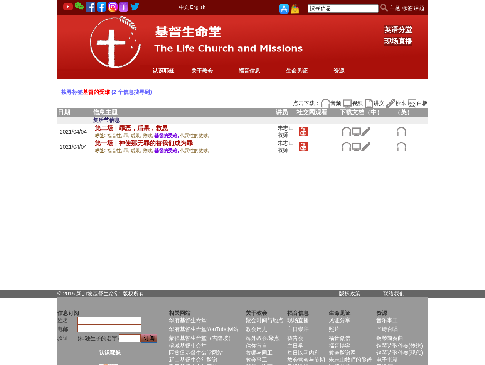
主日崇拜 (298, 329)
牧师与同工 (259, 353)
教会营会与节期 (306, 360)
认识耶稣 (163, 71)
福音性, (115, 135)
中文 (184, 7)
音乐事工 (387, 320)
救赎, (149, 135)
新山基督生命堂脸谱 (193, 360)
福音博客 (339, 346)
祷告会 (295, 338)
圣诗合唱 (387, 329)
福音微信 (339, 338)
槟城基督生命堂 (188, 346)
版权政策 (349, 293)
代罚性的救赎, (194, 135)
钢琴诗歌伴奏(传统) (399, 346)
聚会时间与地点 (264, 320)
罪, (127, 135)
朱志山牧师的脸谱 (350, 360)
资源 (338, 71)
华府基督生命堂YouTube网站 (204, 329)
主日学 (295, 346)
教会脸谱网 (342, 353)
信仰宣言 (256, 346)
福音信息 (249, 71)
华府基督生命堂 (188, 320)
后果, (137, 135)
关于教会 (202, 71)
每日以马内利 (303, 353)
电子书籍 (387, 360)
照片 (334, 329)
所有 (138, 293)
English (197, 7)
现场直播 (398, 41)
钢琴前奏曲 (389, 338)
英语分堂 (398, 30)
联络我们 (394, 293)
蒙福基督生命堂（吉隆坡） (201, 338)
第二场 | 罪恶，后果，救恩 (131, 128)
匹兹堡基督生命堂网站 (196, 353)
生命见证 (297, 71)
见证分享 (339, 320)
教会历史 (256, 329)
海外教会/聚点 (263, 338)
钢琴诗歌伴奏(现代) (399, 353)
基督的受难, (167, 135)
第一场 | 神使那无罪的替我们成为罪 (143, 143)
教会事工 (256, 360)
